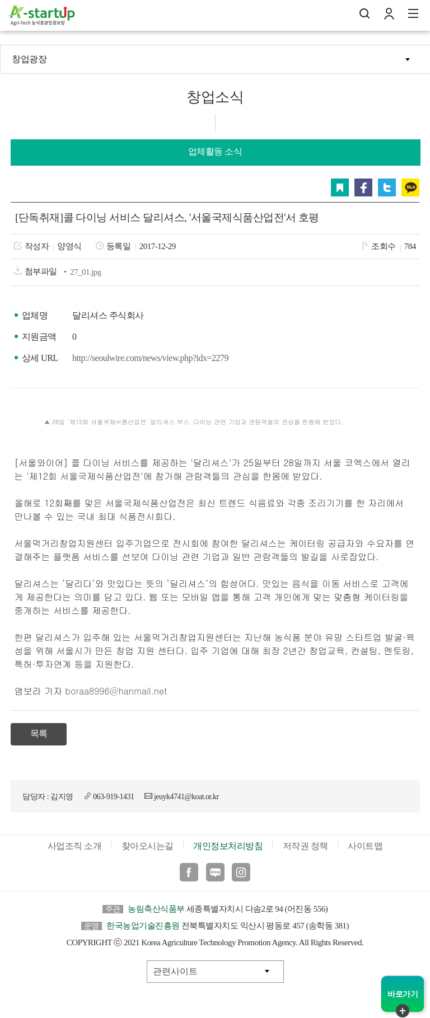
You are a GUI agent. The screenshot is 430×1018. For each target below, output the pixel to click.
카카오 (410, 187)
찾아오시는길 (147, 846)
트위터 (387, 187)
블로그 (215, 872)
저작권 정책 (305, 846)
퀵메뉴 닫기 (402, 1010)
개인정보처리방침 (228, 846)
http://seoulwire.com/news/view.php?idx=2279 (150, 358)
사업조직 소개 (75, 846)
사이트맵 (365, 846)
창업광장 (29, 59)
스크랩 (340, 187)
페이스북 (363, 187)
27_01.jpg (85, 272)
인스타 (241, 872)
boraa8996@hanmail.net (116, 690)
